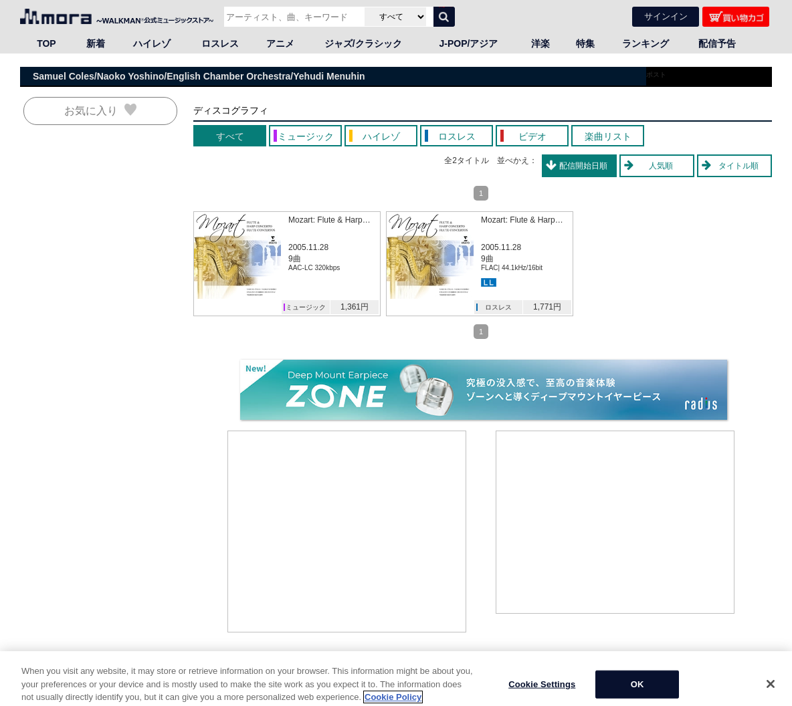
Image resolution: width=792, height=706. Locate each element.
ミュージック (306, 307)
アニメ (280, 43)
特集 (585, 43)
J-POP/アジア (468, 43)
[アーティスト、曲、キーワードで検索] (292, 17)
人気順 (661, 165)
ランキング (645, 43)
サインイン (666, 16)
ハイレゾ (152, 43)
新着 (95, 43)
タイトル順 (738, 165)
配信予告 (717, 43)
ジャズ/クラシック (363, 43)
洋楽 (540, 43)
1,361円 (354, 307)
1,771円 (547, 307)
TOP (46, 43)
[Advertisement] (347, 531)
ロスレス (220, 43)
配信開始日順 (583, 165)
